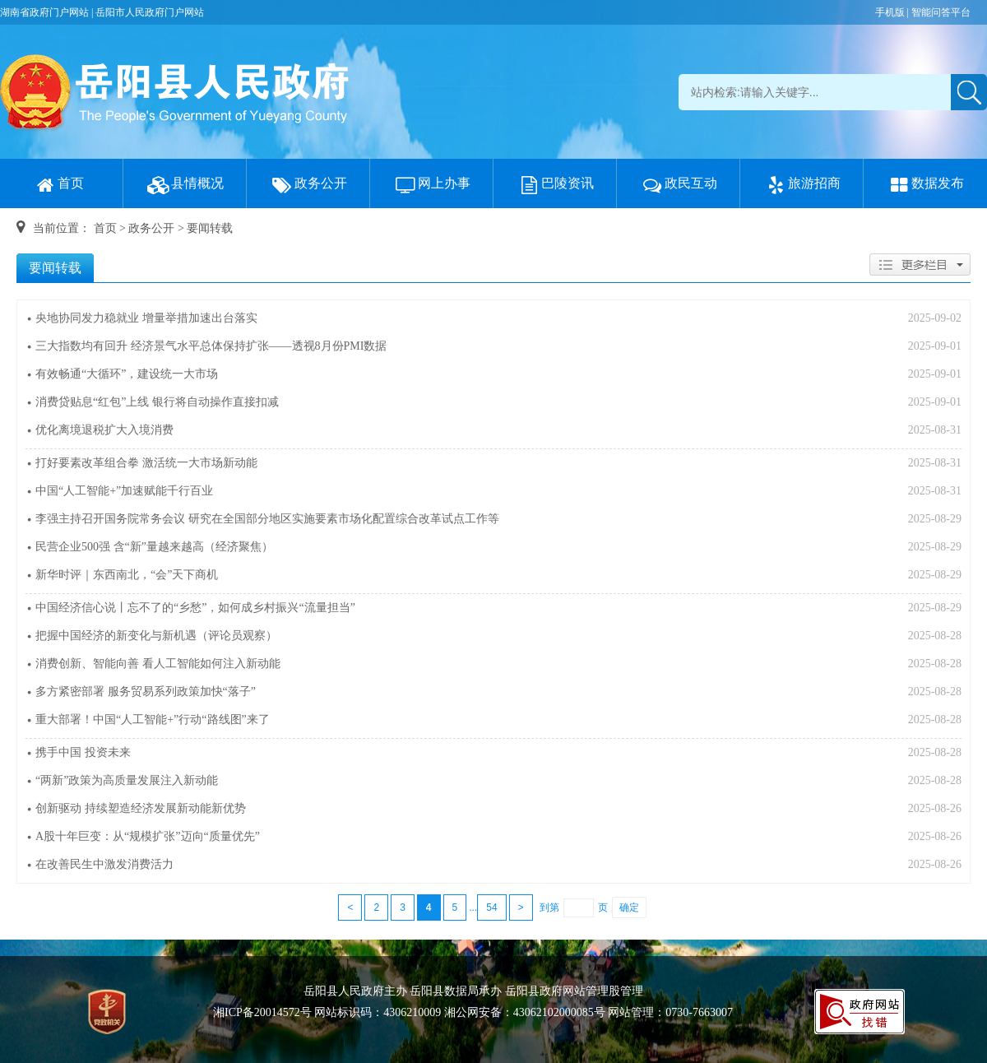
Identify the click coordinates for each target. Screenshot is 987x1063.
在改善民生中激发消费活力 (104, 864)
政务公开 (308, 183)
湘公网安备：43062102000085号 (524, 1012)
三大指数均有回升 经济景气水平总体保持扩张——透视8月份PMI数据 (211, 346)
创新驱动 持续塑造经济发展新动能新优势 (140, 808)
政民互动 (678, 183)
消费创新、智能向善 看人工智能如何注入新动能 (157, 663)
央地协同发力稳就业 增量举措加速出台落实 (146, 318)
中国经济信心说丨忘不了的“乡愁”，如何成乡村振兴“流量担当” (195, 607)
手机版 (890, 12)
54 (491, 907)
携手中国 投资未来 (83, 752)
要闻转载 (210, 228)
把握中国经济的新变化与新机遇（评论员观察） (156, 635)
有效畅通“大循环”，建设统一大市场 (126, 374)
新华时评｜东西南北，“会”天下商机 (126, 575)
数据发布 (925, 183)
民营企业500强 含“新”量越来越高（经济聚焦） (154, 547)
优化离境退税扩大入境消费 (104, 430)
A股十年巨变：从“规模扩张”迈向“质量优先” (147, 836)
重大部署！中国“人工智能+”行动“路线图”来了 (152, 719)
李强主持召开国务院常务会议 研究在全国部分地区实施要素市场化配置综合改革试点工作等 (267, 519)
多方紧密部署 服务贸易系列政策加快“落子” (145, 691)
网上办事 (431, 183)
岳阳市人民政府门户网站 (149, 12)
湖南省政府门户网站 (44, 12)
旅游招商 (802, 183)
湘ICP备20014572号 (262, 1012)
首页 (58, 183)
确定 (629, 907)
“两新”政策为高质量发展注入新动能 (126, 780)
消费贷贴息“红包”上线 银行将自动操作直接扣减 (157, 402)
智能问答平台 (941, 12)
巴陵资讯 (555, 183)
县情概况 (185, 183)
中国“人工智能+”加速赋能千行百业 (124, 491)
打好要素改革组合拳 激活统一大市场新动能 (146, 463)
